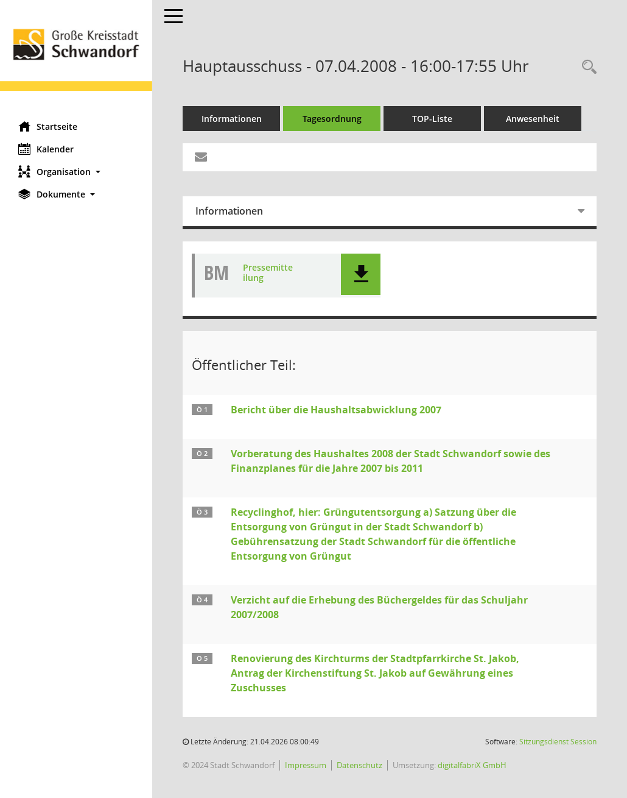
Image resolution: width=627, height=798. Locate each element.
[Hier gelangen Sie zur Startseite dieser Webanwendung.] (76, 56)
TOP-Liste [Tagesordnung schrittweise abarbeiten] (432, 118)
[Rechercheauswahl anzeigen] (586, 67)
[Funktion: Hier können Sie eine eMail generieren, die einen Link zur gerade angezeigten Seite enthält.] (201, 157)
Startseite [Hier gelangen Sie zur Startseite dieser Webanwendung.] (47, 126)
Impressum (305, 765)
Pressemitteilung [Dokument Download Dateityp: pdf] (268, 273)
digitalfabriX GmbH (472, 765)
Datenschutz (359, 765)
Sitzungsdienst (558, 741)
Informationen (231, 118)
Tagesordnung (332, 118)
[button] (76, 171)
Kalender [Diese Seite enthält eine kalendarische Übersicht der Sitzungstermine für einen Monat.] (46, 149)
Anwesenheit (532, 118)
